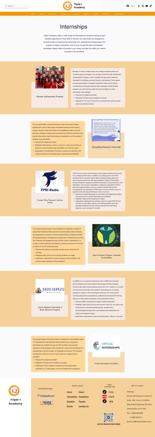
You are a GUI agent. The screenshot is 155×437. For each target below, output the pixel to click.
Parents (82, 401)
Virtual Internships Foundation (106, 363)
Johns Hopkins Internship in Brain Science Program (50, 308)
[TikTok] (150, 6)
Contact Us (84, 406)
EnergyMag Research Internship (106, 147)
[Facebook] (138, 6)
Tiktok (111, 392)
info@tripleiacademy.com (141, 422)
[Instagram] (142, 6)
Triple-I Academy (79, 6)
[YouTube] (146, 6)
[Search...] (16, 6)
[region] (49, 86)
